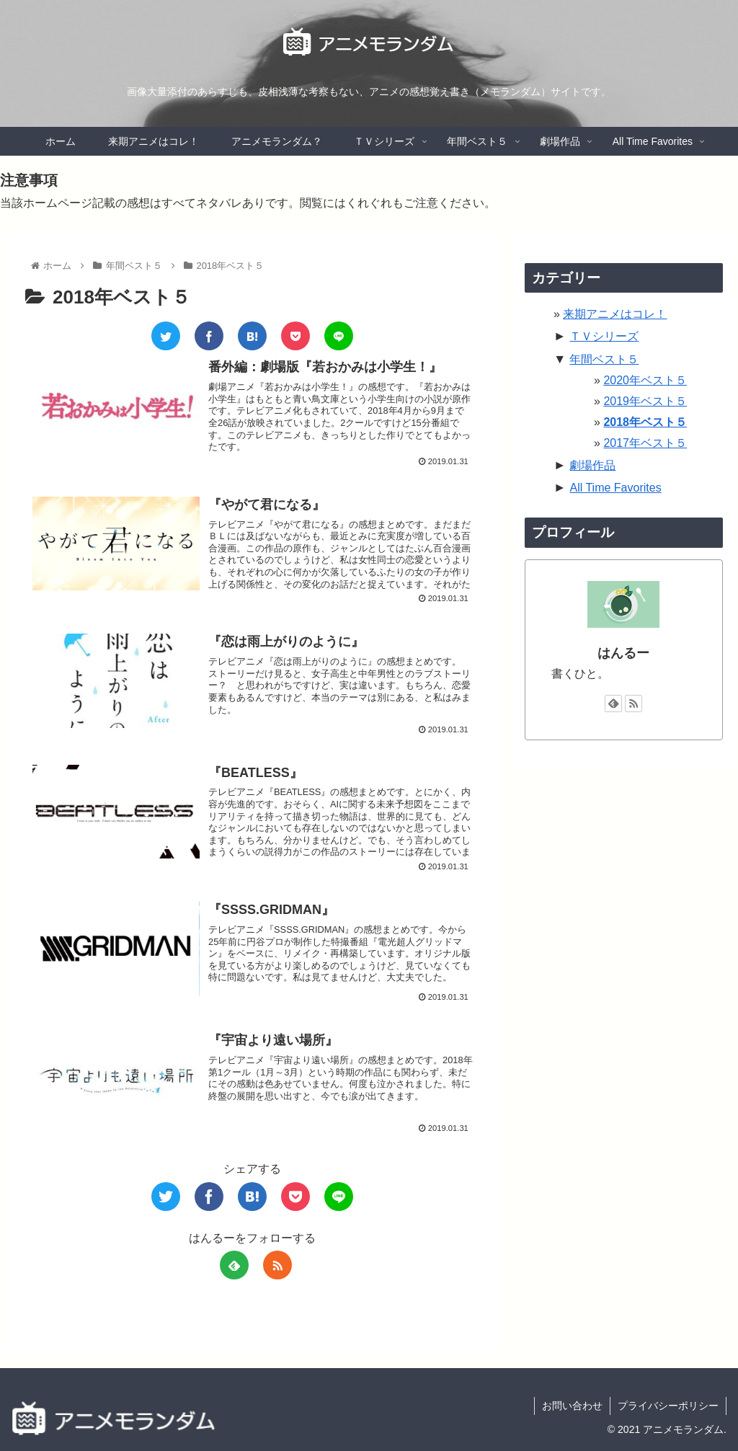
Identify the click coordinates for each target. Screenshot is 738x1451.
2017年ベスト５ (645, 443)
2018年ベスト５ (645, 422)
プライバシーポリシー (668, 1405)
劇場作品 (592, 465)
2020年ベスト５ (645, 380)
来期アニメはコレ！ (615, 314)
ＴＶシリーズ (604, 336)
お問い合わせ (572, 1405)
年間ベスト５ (604, 359)
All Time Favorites (615, 488)
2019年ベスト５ (645, 401)
